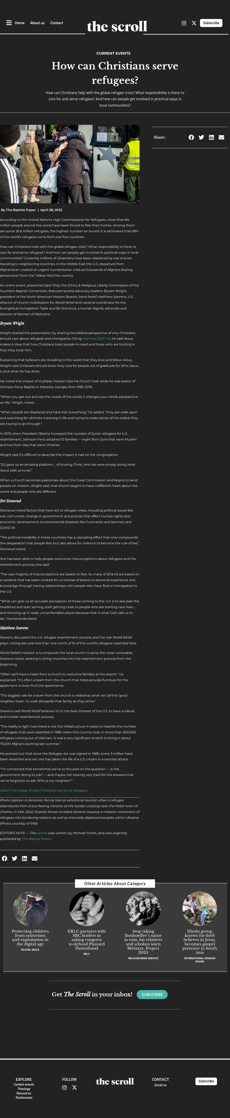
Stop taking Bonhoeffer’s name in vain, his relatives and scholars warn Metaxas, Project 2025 (143, 942)
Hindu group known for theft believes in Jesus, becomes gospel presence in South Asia (199, 942)
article (42, 833)
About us (37, 23)
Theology (23, 1089)
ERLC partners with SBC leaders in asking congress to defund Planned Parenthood (87, 940)
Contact (56, 23)
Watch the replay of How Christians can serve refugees (43, 790)
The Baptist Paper (36, 839)
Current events (113, 53)
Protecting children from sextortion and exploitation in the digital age (30, 937)
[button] (4, 858)
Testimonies (23, 1098)
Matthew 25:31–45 (96, 338)
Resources (24, 1093)
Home (20, 23)
